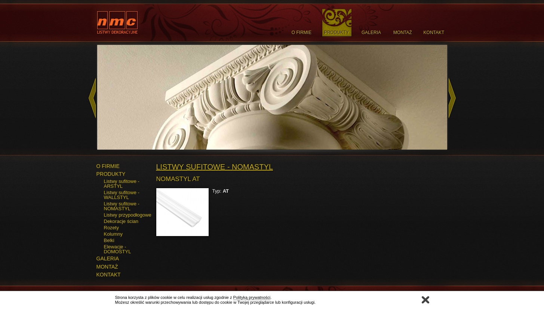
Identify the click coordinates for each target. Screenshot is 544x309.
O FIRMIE (108, 166)
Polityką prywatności (252, 297)
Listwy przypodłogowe (127, 215)
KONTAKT (108, 275)
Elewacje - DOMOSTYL (117, 249)
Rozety (111, 227)
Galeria (371, 32)
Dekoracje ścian (121, 221)
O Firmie (301, 32)
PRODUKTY (111, 174)
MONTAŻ (107, 267)
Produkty (336, 32)
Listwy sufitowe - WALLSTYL (121, 195)
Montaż (402, 32)
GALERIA (107, 258)
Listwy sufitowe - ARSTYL (121, 183)
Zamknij (425, 299)
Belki (109, 240)
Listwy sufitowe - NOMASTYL (121, 206)
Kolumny (113, 234)
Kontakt (434, 32)
